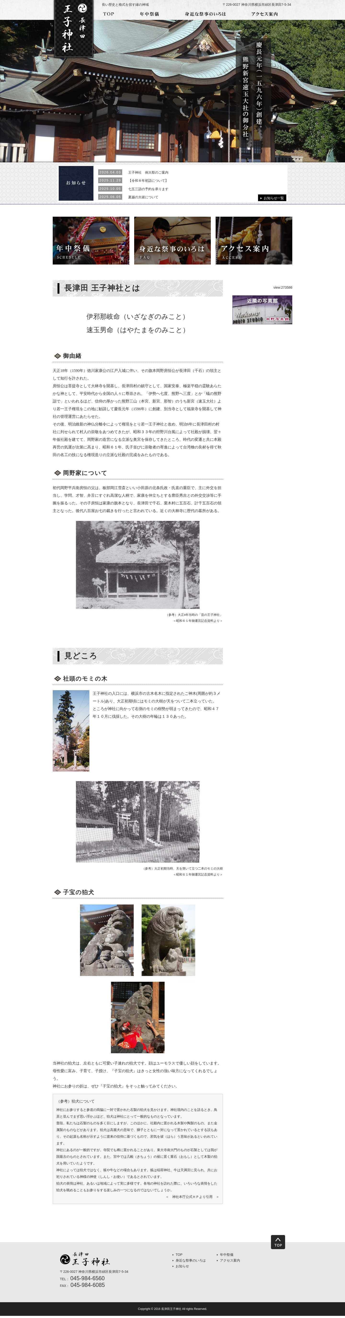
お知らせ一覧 (274, 197)
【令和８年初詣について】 (148, 180)
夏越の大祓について (143, 195)
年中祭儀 (226, 1257)
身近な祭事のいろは (191, 1262)
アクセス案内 (230, 1262)
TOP (179, 1257)
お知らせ (182, 1268)
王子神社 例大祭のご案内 (148, 172)
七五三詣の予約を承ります (148, 187)
